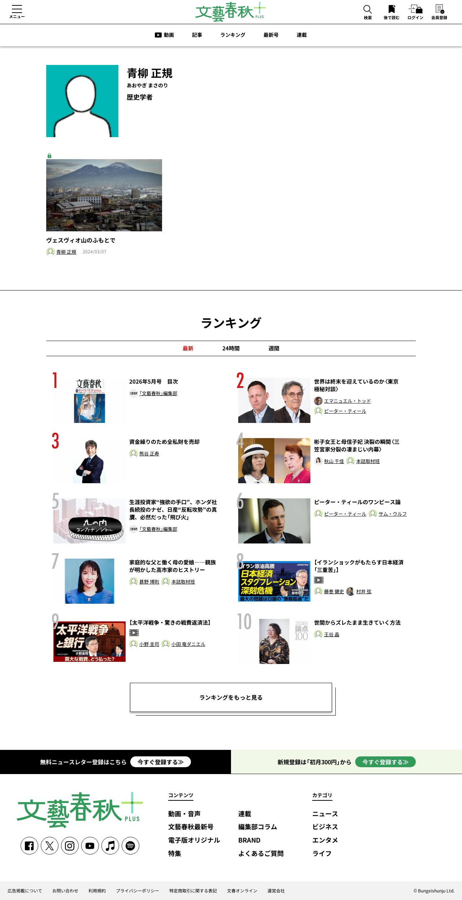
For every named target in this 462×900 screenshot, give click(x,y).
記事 (197, 35)
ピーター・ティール (345, 411)
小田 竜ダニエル (188, 644)
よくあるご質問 (261, 853)
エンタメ (325, 840)
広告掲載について (25, 890)
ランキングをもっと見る (231, 697)
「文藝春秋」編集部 (158, 393)
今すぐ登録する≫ (161, 761)
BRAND (249, 840)
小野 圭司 (149, 644)
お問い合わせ (65, 890)
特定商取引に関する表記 (193, 890)
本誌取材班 (368, 461)
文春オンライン (242, 890)
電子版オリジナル (194, 840)
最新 (188, 348)
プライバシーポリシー (137, 890)
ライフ (322, 853)
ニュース (325, 814)
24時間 (231, 348)
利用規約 (97, 890)
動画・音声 (184, 814)
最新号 (271, 35)
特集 (174, 853)
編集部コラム (257, 827)
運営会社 (276, 890)
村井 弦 (363, 591)
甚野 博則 (149, 582)
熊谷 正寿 (149, 453)
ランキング (232, 35)
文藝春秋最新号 (191, 827)
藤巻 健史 (334, 591)
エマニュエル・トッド (347, 401)
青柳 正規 (66, 252)
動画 (169, 35)
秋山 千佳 (334, 461)
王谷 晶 (331, 634)
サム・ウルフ (393, 514)
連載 (302, 35)
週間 (274, 348)
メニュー (17, 16)
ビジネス (325, 827)
